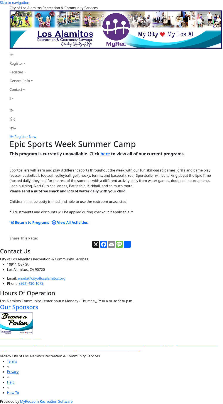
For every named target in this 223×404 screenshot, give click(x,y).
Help (11, 382)
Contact (16, 89)
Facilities (17, 72)
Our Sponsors (19, 307)
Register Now (25, 136)
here (105, 154)
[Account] (21, 98)
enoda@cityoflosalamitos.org (42, 278)
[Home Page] (21, 54)
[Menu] (13, 128)
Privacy (13, 371)
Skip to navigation (14, 2)
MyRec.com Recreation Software (46, 401)
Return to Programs (29, 222)
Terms (12, 361)
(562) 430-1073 (31, 283)
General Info (20, 80)
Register (16, 63)
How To (13, 392)
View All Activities (70, 222)
